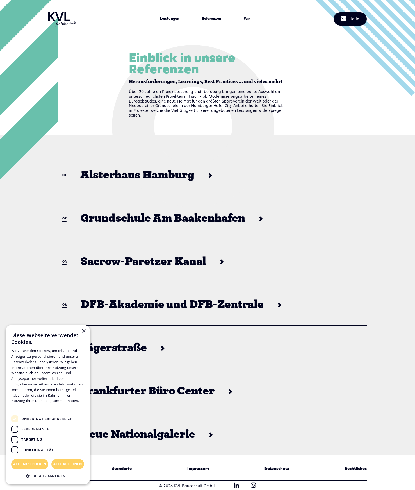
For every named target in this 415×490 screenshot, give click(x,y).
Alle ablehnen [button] (67, 464)
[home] (62, 19)
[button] (170, 19)
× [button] (83, 331)
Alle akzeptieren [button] (29, 464)
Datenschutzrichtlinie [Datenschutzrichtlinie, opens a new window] (31, 406)
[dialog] (48, 404)
